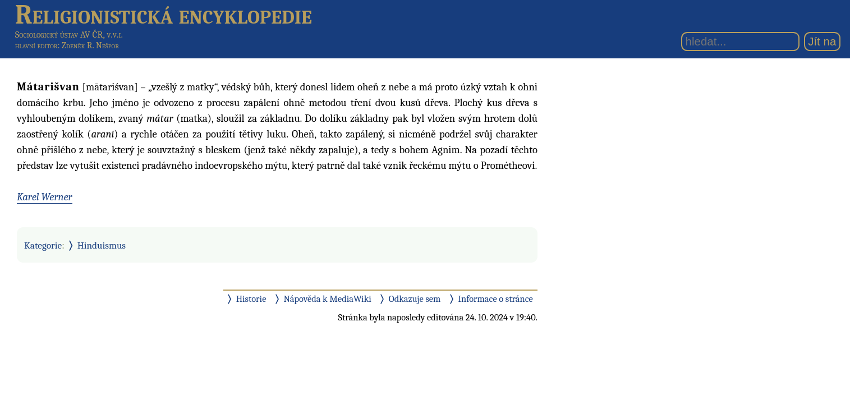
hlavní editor (36, 45)
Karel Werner (44, 197)
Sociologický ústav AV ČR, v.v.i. (69, 34)
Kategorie (43, 245)
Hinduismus (101, 245)
